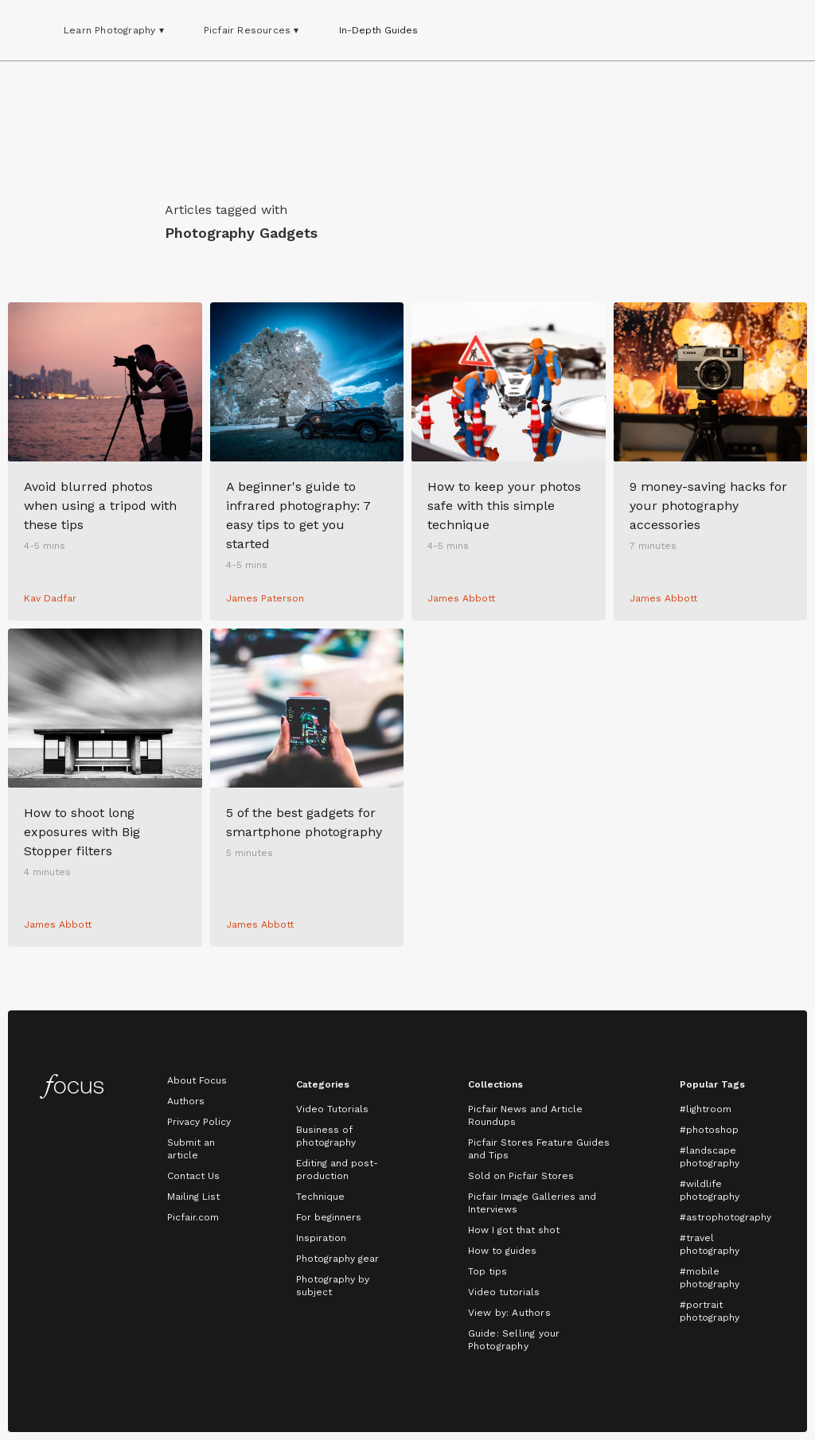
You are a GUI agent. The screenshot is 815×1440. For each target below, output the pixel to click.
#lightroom (705, 1109)
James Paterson (265, 598)
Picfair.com (193, 1217)
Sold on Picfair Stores (521, 1175)
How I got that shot (514, 1230)
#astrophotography (725, 1217)
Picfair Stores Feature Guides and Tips (539, 1149)
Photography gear (337, 1258)
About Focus (197, 1080)
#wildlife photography (709, 1190)
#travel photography (709, 1244)
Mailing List (193, 1196)
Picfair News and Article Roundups (525, 1115)
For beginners (328, 1217)
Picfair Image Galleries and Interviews (532, 1203)
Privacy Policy (199, 1121)
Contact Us (193, 1175)
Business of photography (326, 1136)
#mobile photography (709, 1278)
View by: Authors (509, 1312)
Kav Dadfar (50, 598)
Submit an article (191, 1149)
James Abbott (461, 598)
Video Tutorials (332, 1109)
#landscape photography (709, 1157)
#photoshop (709, 1129)
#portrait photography (709, 1311)
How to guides (502, 1250)
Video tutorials (504, 1292)
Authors (186, 1101)
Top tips (487, 1271)
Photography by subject (332, 1286)
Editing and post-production (337, 1169)
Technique (320, 1196)
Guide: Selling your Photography (514, 1340)
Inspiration (321, 1237)
